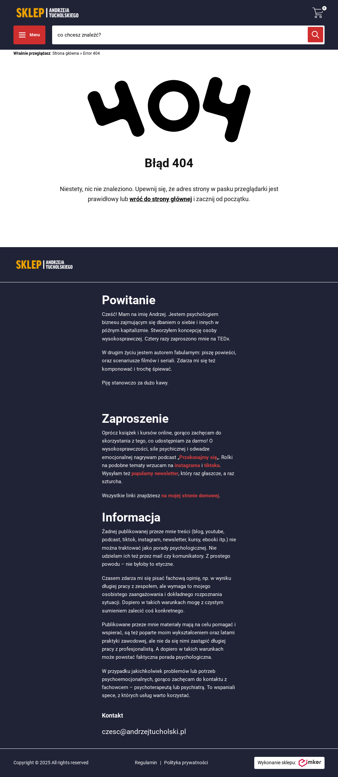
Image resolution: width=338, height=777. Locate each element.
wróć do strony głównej (160, 198)
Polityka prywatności (186, 762)
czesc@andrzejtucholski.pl (144, 732)
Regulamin (146, 762)
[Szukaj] (315, 34)
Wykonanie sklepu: (289, 763)
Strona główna (65, 53)
